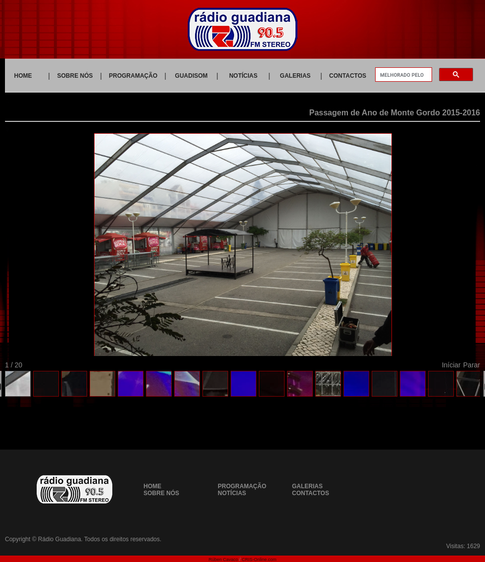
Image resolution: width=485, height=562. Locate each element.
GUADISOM (191, 75)
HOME (23, 75)
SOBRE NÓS (75, 75)
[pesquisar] (402, 74)
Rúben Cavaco (223, 559)
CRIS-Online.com (259, 559)
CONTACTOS (347, 75)
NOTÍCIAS (243, 75)
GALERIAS (295, 75)
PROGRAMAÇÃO (133, 75)
